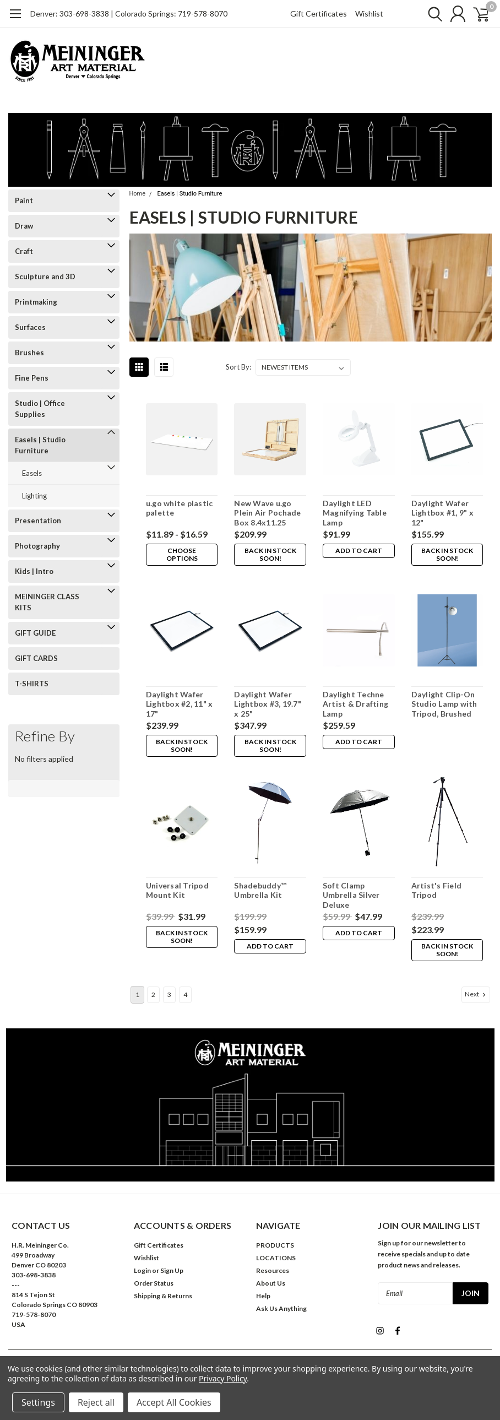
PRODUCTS (275, 1245)
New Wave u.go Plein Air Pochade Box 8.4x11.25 (266, 512)
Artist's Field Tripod (435, 890)
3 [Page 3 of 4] (169, 994)
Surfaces (30, 327)
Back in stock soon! (269, 554)
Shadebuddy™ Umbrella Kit (259, 890)
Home (137, 193)
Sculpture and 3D (45, 276)
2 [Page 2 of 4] (153, 994)
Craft (24, 251)
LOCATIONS (276, 1258)
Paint (24, 200)
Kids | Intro (34, 571)
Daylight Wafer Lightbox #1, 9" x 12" (441, 512)
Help (263, 1296)
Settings (38, 1402)
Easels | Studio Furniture (40, 445)
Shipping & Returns (163, 1296)
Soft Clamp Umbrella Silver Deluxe (350, 895)
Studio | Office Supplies (40, 409)
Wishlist (369, 13)
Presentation (38, 520)
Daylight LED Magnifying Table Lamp (354, 512)
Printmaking (36, 301)
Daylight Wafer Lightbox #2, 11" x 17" (179, 704)
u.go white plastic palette (179, 508)
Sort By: (238, 366)
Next (476, 994)
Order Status (153, 1283)
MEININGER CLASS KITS (47, 602)
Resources (272, 1270)
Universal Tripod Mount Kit (176, 890)
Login (142, 1270)
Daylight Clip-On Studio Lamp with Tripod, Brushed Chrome (443, 704)
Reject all (96, 1402)
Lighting (34, 495)
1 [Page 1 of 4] (137, 994)
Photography (37, 545)
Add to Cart (358, 550)
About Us (270, 1283)
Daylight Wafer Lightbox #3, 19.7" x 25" (267, 704)
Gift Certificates (318, 13)
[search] (427, 14)
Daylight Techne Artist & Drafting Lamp (355, 704)
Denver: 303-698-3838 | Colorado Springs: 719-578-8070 (128, 13)
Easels (32, 473)
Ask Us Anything (281, 1308)
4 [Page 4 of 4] (185, 994)
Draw (24, 225)
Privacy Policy (223, 1378)
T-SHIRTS (31, 683)
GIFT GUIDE (35, 632)
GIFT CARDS (36, 658)
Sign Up (171, 1270)
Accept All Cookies (174, 1402)
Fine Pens (31, 377)
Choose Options (181, 554)
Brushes (29, 352)
